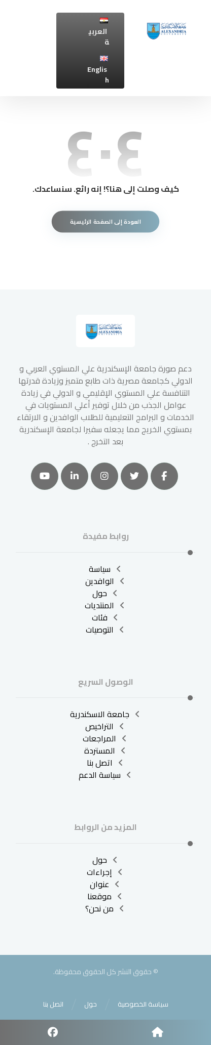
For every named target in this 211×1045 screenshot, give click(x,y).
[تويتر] (134, 476)
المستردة (105, 750)
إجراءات (105, 872)
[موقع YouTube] (44, 476)
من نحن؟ (105, 908)
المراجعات (105, 738)
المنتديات (105, 605)
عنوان (105, 884)
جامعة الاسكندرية (106, 714)
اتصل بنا (106, 762)
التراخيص (105, 726)
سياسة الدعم (106, 774)
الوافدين (105, 581)
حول (105, 593)
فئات (106, 617)
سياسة (106, 568)
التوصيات (106, 629)
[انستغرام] (104, 476)
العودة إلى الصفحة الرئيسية (105, 222)
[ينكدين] (74, 476)
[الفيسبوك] (164, 476)
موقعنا (105, 896)
